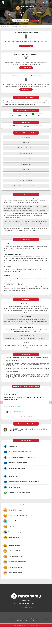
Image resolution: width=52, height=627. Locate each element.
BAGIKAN (35, 21)
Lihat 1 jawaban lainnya (14, 411)
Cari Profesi (6, 26)
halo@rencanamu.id (26, 607)
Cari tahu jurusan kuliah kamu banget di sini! (26, 625)
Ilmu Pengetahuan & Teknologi (19, 26)
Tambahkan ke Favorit (20, 20)
